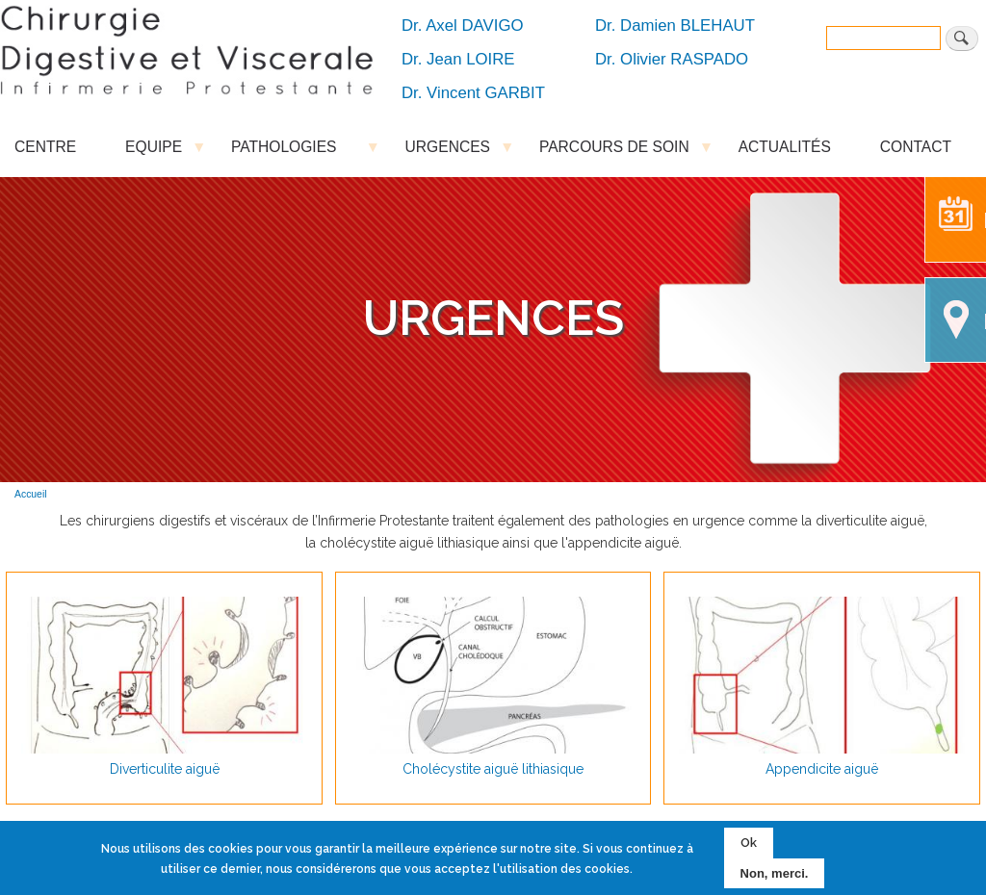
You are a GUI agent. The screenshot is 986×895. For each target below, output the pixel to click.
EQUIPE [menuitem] (153, 152)
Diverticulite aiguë (165, 769)
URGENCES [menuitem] (448, 152)
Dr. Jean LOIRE (458, 59)
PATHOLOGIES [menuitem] (294, 152)
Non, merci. (774, 873)
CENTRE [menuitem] (45, 147)
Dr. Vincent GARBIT (473, 93)
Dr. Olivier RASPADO (671, 59)
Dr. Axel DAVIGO (463, 25)
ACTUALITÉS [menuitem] (785, 147)
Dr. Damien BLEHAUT (675, 25)
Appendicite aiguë (821, 769)
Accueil (30, 494)
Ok (748, 842)
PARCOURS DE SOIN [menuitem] (614, 152)
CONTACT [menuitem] (915, 147)
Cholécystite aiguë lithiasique (493, 769)
